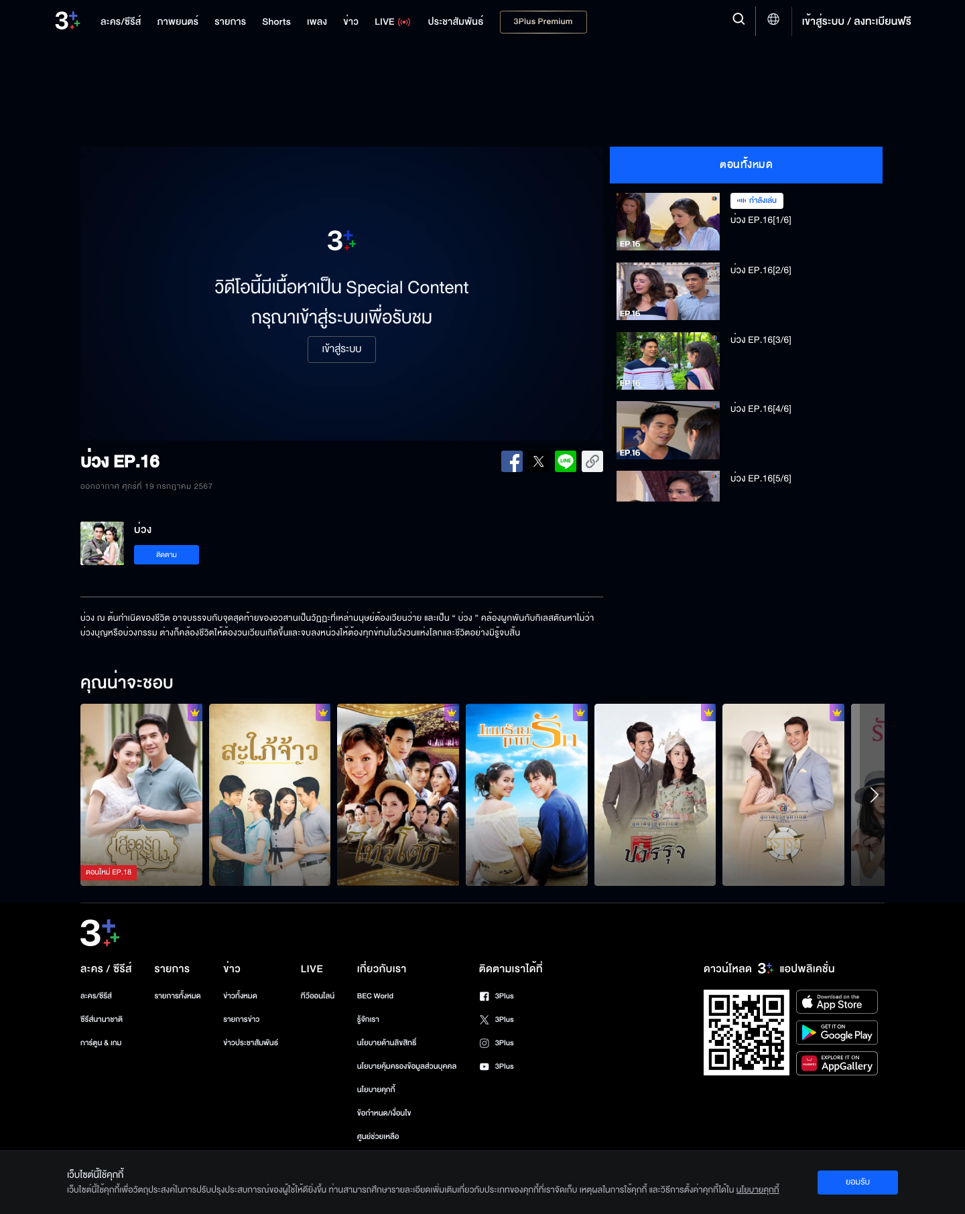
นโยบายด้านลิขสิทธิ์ (387, 1043)
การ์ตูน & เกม (101, 1043)
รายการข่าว (241, 1019)
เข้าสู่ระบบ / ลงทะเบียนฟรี (856, 21)
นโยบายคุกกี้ (376, 1089)
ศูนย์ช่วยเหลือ (378, 1136)
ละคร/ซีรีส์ (96, 996)
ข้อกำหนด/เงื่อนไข (384, 1113)
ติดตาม (166, 554)
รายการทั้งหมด (177, 996)
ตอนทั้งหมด (746, 164)
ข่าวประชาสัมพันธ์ (250, 1043)
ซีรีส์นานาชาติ (101, 1019)
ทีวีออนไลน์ (317, 996)
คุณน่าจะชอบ (127, 683)
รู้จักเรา (368, 1019)
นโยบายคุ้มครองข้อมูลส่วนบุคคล (407, 1066)
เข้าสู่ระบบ (341, 350)
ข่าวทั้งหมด (240, 996)
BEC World (375, 996)
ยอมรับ (858, 1182)
